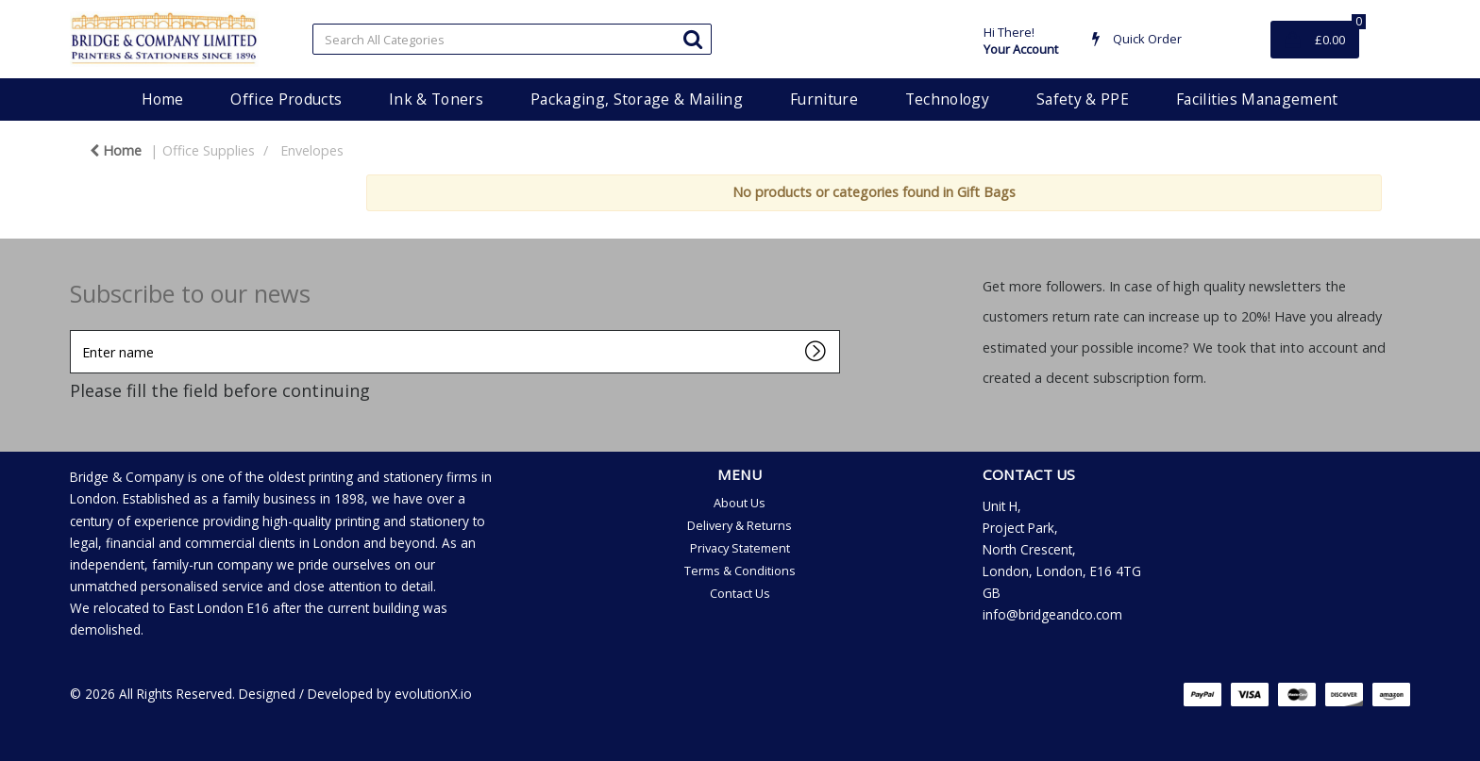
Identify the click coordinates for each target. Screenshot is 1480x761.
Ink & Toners (436, 99)
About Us (739, 502)
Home (162, 99)
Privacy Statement (740, 547)
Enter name (75, 329)
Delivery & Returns (739, 525)
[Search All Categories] (512, 39)
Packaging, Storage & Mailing (636, 99)
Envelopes (312, 150)
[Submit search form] (693, 38)
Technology (947, 99)
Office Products (286, 99)
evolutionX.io (433, 694)
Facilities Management (1257, 99)
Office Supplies (208, 150)
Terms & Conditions (740, 570)
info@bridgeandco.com (1052, 614)
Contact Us (740, 593)
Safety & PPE (1082, 99)
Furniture (824, 99)
